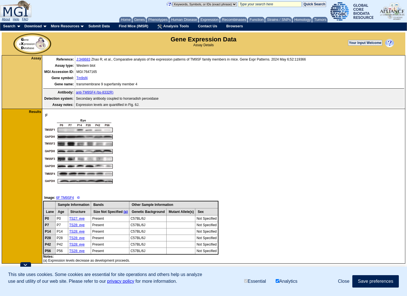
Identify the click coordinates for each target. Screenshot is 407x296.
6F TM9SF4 (65, 198)
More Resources (65, 26)
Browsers (234, 26)
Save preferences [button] (375, 281)
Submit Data (99, 26)
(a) (125, 212)
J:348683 (83, 59)
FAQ (25, 19)
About (6, 19)
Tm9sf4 (82, 78)
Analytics (286, 281)
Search (9, 26)
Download (33, 26)
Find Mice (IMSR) (133, 26)
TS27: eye (77, 219)
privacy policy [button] (120, 281)
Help (16, 19)
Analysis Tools (173, 26)
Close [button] (344, 281)
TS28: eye (77, 225)
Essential (255, 281)
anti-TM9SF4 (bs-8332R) (94, 92)
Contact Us (207, 26)
